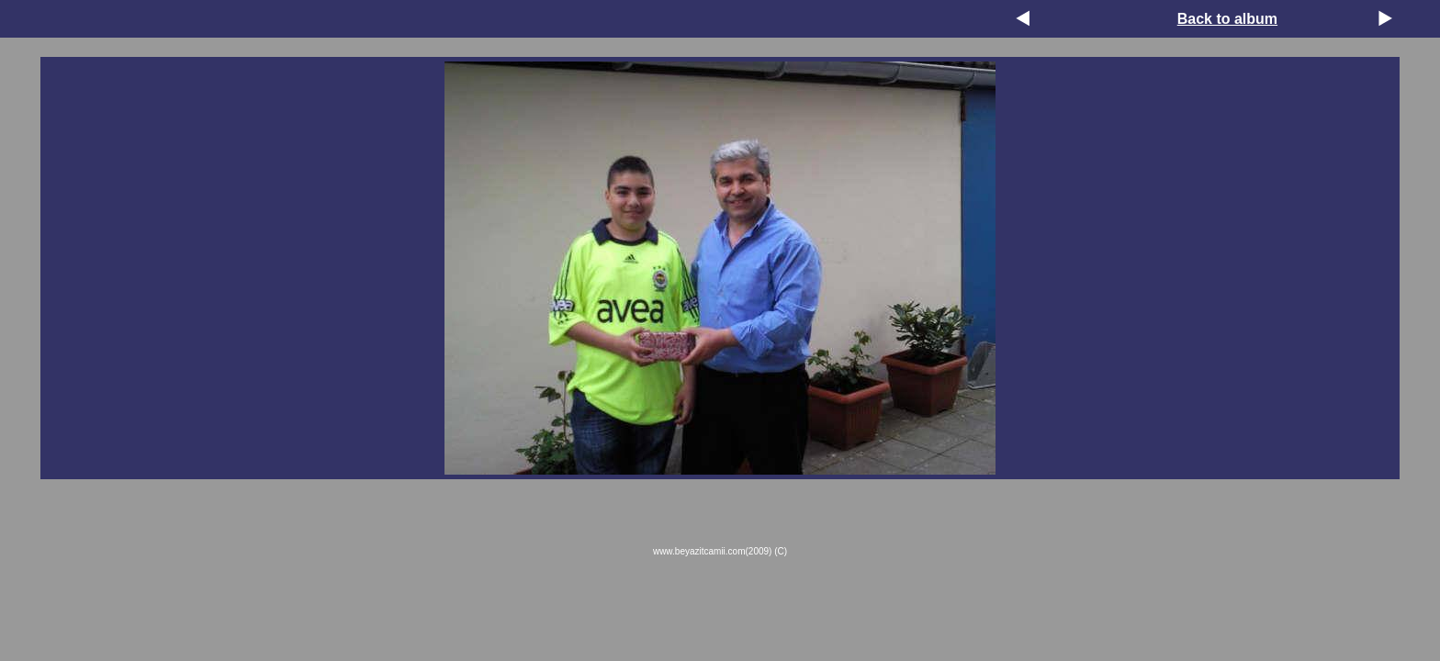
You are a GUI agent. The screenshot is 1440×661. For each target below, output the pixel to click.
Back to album (1227, 19)
